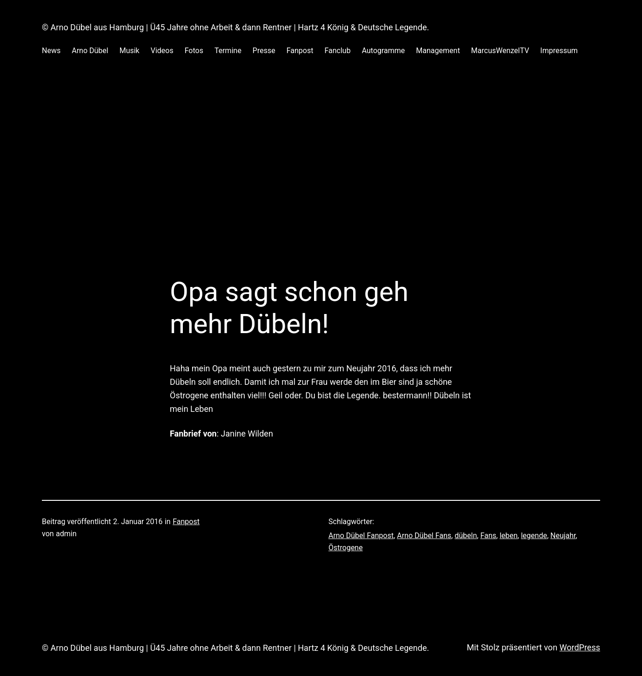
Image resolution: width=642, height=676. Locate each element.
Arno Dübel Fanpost (361, 535)
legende (534, 535)
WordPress (580, 647)
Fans (488, 535)
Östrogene (345, 547)
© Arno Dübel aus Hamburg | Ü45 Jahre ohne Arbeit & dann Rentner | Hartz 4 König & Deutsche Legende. (235, 27)
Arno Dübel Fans (424, 535)
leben (509, 535)
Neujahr (563, 535)
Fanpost (186, 521)
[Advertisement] (321, 177)
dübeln (466, 535)
